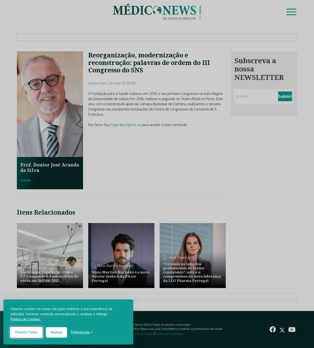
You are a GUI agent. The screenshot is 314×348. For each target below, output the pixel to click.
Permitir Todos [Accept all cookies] (26, 332)
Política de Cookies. (25, 319)
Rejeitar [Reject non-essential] (56, 332)
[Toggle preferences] (81, 332)
